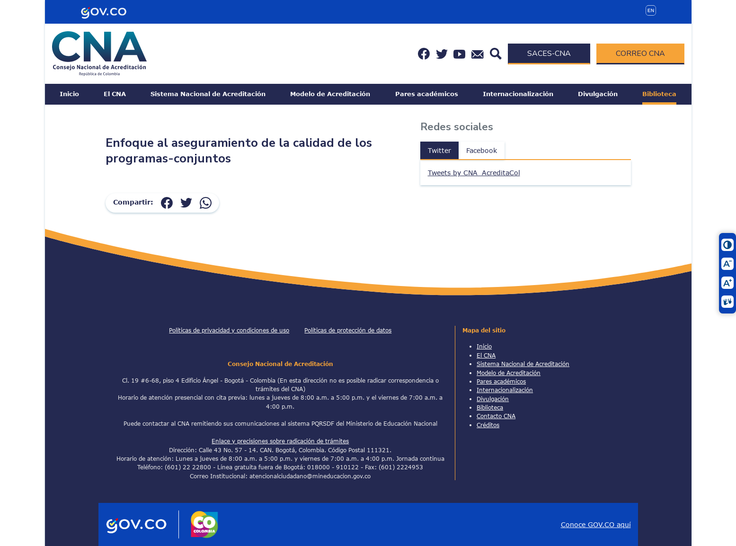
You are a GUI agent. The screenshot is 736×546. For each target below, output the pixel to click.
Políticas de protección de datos (347, 330)
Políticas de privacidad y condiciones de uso (229, 330)
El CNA (115, 94)
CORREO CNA (640, 53)
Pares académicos (426, 94)
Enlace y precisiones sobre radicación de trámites (280, 441)
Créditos (488, 424)
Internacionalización (518, 94)
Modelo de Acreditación (330, 94)
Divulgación (598, 94)
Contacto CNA (496, 415)
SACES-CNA (549, 53)
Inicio (69, 94)
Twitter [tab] (439, 150)
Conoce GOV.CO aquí (596, 524)
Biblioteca (659, 94)
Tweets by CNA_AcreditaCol (474, 173)
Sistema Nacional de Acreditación (208, 94)
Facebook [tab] (481, 150)
